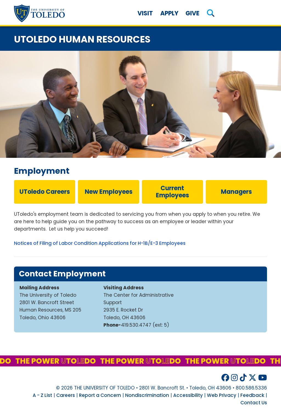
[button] (211, 13)
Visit (145, 13)
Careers (65, 395)
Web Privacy (221, 395)
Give (192, 13)
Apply (169, 13)
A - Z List (42, 395)
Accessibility (188, 395)
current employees (172, 192)
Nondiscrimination (147, 395)
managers (236, 191)
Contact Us (253, 402)
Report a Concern (100, 395)
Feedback (252, 395)
